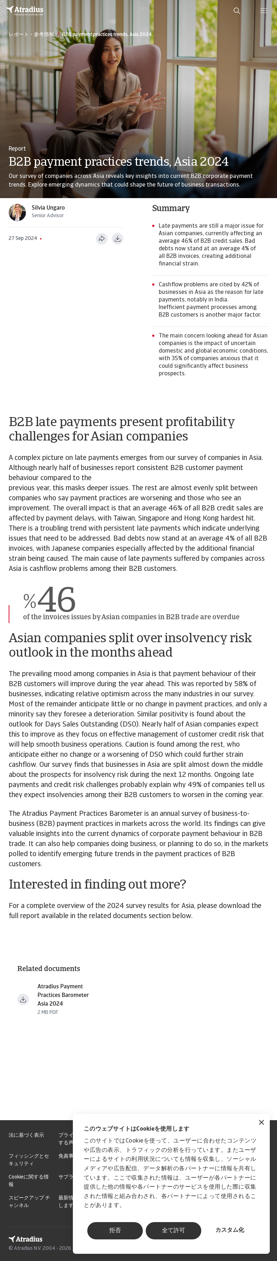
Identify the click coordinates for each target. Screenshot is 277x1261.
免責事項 (68, 1156)
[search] (237, 11)
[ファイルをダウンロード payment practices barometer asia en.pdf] (23, 999)
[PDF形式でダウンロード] (117, 239)
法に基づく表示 (26, 1135)
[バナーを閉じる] (261, 1123)
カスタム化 (229, 1230)
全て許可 (173, 1231)
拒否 (115, 1231)
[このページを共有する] (101, 239)
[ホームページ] (25, 11)
